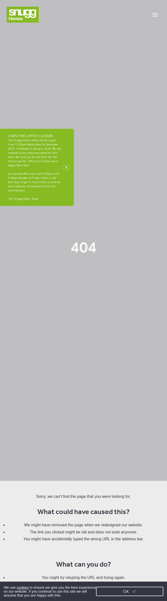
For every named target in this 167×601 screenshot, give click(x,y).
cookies (23, 587)
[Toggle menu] (155, 15)
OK (129, 591)
